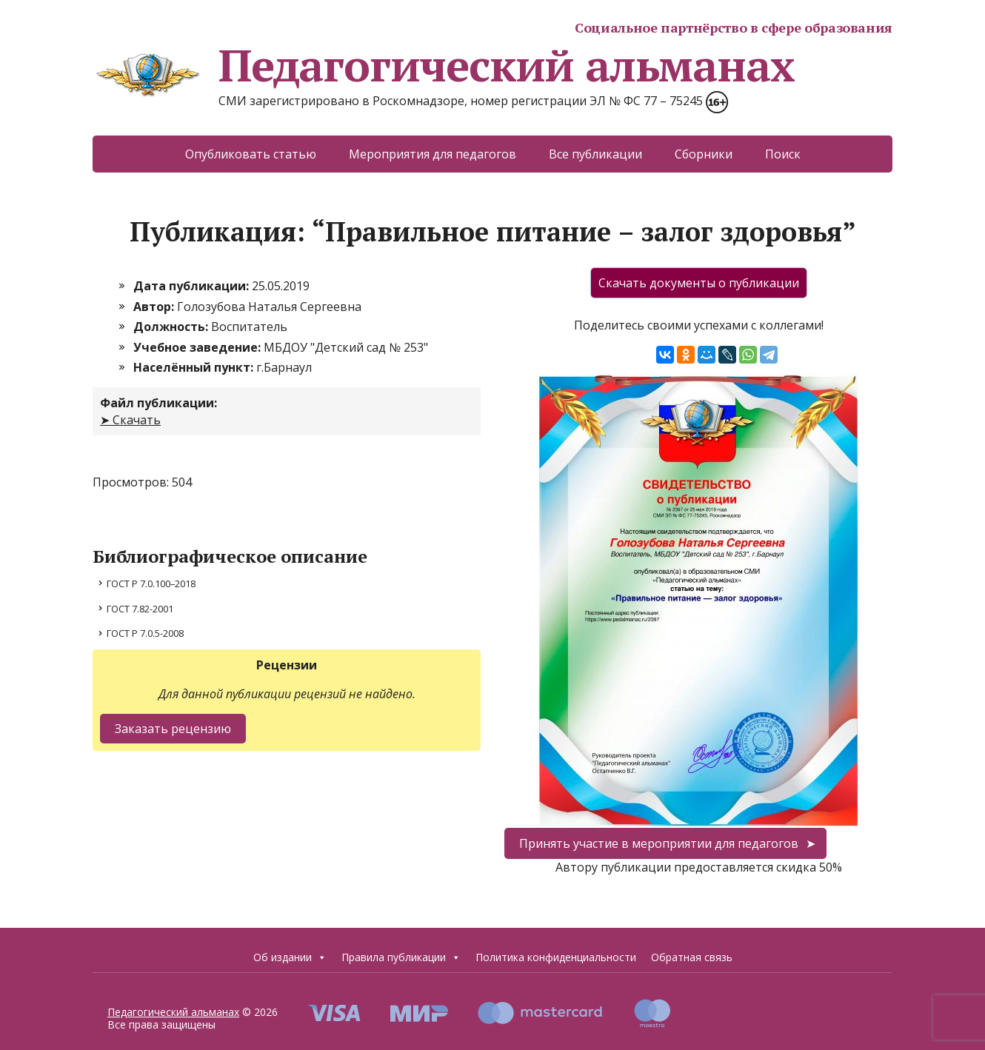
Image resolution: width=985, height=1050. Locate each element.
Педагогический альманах (443, 65)
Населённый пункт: (194, 367)
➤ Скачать (130, 420)
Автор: (155, 306)
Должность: (172, 326)
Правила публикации (401, 957)
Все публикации (595, 154)
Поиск (783, 154)
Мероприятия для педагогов (432, 154)
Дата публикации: (192, 286)
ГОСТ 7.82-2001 (140, 608)
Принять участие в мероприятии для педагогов (658, 843)
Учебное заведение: (198, 347)
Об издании (290, 957)
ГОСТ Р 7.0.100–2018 (151, 583)
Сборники (703, 154)
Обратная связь (691, 957)
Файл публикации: (158, 403)
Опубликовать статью (250, 154)
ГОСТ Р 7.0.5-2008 (145, 633)
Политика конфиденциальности (555, 957)
